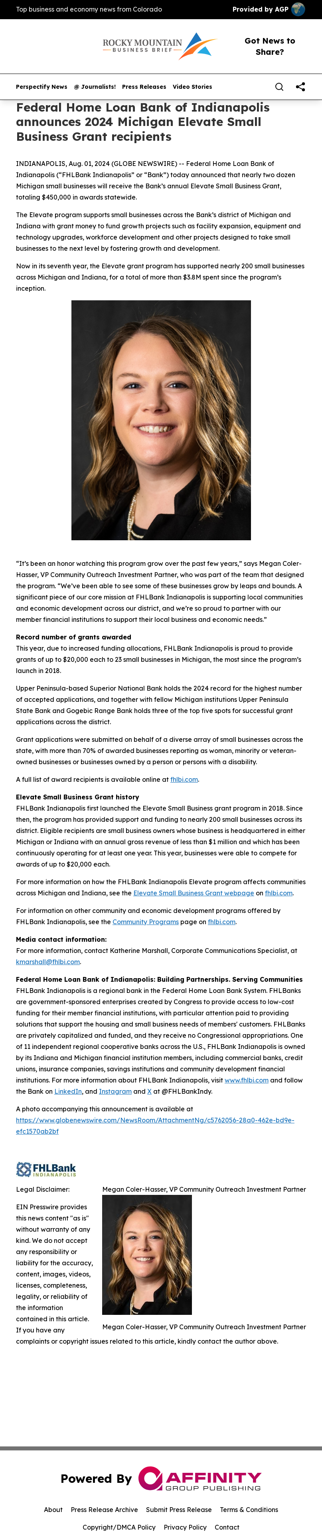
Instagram (115, 1091)
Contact (227, 1527)
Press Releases (144, 87)
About (53, 1510)
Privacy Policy (185, 1527)
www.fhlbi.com (247, 1080)
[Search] (279, 87)
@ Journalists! (95, 87)
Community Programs (146, 922)
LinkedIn (68, 1091)
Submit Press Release (179, 1510)
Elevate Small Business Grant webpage (193, 893)
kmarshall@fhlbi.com (48, 962)
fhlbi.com (184, 779)
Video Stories (192, 87)
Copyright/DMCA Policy (119, 1527)
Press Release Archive (104, 1510)
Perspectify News (41, 87)
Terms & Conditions (249, 1510)
